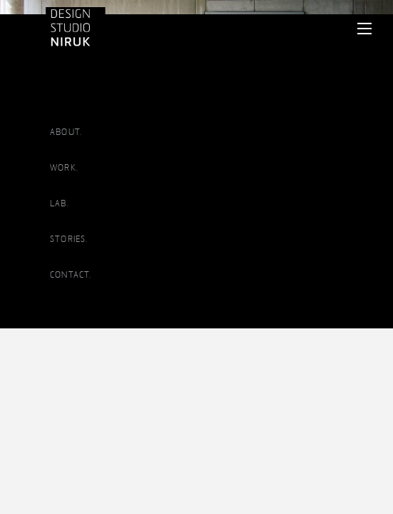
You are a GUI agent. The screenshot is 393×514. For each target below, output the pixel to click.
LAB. (59, 203)
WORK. (64, 167)
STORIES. (69, 239)
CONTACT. (71, 275)
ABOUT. (66, 132)
